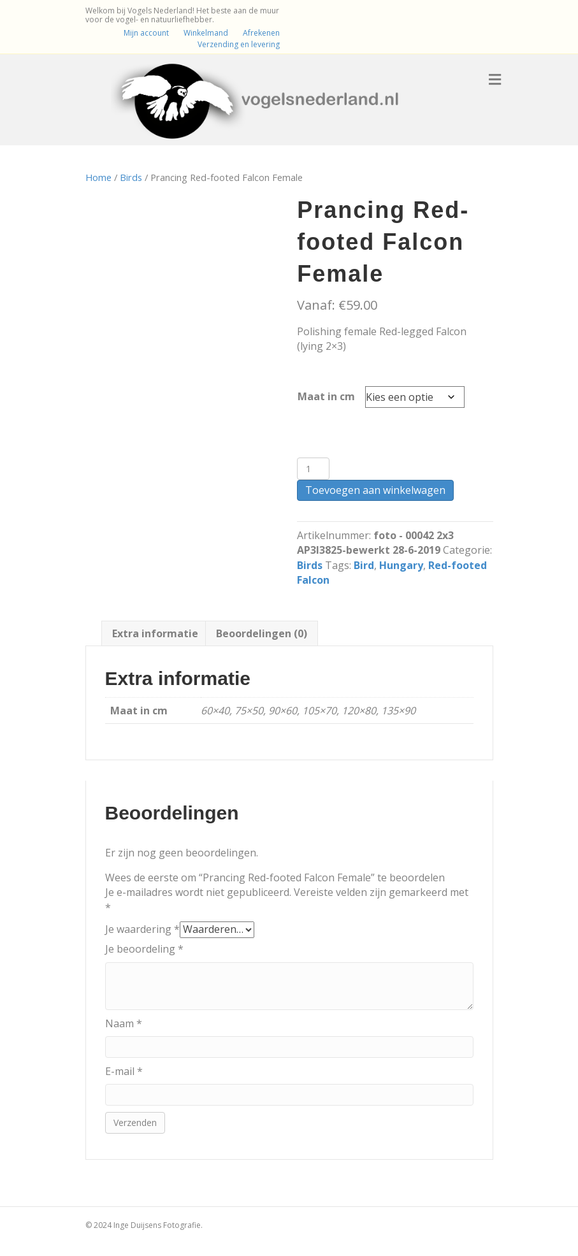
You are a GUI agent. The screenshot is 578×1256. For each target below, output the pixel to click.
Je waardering (142, 929)
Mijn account (146, 32)
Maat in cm (326, 396)
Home (98, 177)
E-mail (124, 1071)
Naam (123, 1023)
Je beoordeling (144, 949)
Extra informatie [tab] (155, 633)
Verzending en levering (239, 44)
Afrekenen (261, 32)
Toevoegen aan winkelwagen (375, 490)
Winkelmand (206, 32)
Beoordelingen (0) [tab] (261, 633)
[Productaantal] (313, 469)
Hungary (401, 565)
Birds (131, 177)
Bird (364, 565)
